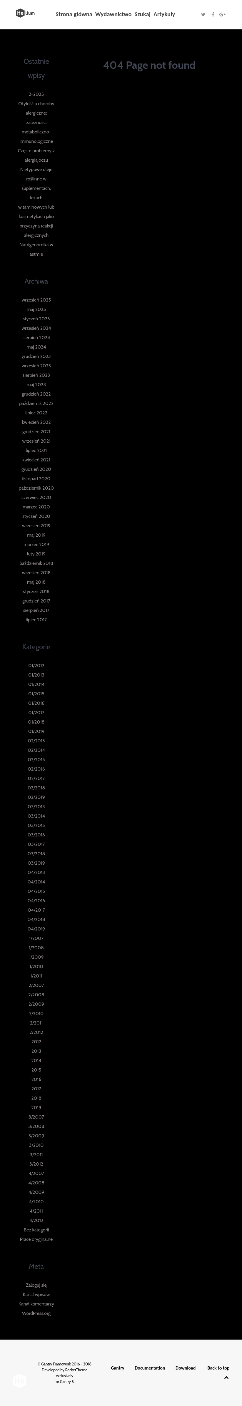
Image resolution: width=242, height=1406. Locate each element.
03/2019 (36, 863)
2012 (36, 1042)
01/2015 (36, 694)
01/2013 (36, 675)
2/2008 (36, 994)
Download (186, 1368)
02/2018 (36, 788)
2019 (36, 1107)
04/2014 (36, 882)
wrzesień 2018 (36, 572)
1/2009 (36, 957)
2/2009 (36, 1004)
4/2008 (36, 1183)
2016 (36, 1079)
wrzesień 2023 (36, 366)
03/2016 (36, 835)
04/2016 (36, 900)
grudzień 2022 (36, 394)
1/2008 (36, 947)
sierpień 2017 (36, 610)
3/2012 (36, 1164)
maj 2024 (36, 347)
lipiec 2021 (36, 450)
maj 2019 (36, 535)
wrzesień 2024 (36, 328)
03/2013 (36, 806)
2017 (36, 1089)
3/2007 (36, 1117)
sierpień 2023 (36, 375)
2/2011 (36, 1023)
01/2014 (36, 684)
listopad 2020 (36, 478)
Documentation (150, 1368)
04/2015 (36, 891)
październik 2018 (36, 563)
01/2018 (36, 722)
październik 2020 (36, 488)
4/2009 (36, 1192)
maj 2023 (36, 384)
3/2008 (36, 1126)
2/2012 (36, 1032)
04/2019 (36, 929)
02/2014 (36, 750)
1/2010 (36, 966)
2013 (36, 1051)
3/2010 (36, 1145)
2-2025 (36, 94)
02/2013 (36, 741)
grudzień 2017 (36, 601)
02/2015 (36, 759)
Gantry (117, 1368)
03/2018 (36, 853)
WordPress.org (36, 1313)
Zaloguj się (36, 1285)
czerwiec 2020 (36, 497)
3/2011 (36, 1154)
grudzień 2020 (36, 469)
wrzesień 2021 (36, 441)
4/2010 (36, 1201)
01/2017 (36, 712)
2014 (36, 1060)
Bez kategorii (36, 1230)
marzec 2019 (36, 544)
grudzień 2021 (36, 431)
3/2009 (36, 1136)
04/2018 (36, 919)
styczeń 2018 (36, 591)
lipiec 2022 (36, 413)
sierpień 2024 (36, 337)
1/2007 (36, 938)
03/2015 (36, 825)
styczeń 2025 (36, 319)
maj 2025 (36, 309)
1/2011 (36, 976)
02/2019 (36, 797)
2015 (36, 1070)
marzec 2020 (36, 507)
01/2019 (36, 731)
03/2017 (36, 844)
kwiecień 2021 (36, 460)
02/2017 (36, 778)
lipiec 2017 (36, 619)
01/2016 (36, 703)
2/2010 (36, 1013)
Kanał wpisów (36, 1294)
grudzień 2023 (36, 356)
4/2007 (36, 1173)
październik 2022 (36, 403)
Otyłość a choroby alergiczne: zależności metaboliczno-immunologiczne (36, 122)
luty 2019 (36, 554)
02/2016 (36, 769)
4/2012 (36, 1220)
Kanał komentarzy (36, 1304)
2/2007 (36, 985)
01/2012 (36, 665)
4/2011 (36, 1211)
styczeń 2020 (36, 516)
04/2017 (36, 910)
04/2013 (36, 872)
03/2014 (36, 816)
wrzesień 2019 (36, 525)
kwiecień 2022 (36, 422)
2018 (36, 1098)
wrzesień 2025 (36, 300)
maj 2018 (36, 582)
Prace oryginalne (36, 1239)
